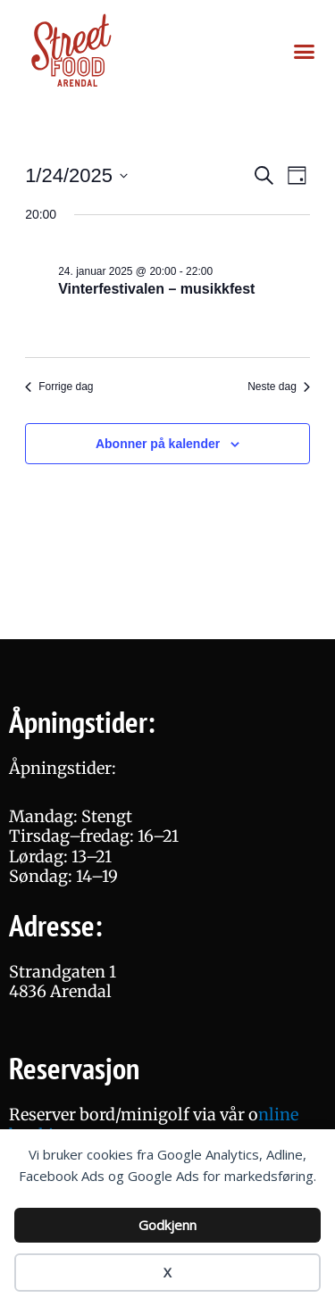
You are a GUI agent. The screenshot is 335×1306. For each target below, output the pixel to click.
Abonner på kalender (158, 444)
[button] (304, 52)
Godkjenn (167, 1225)
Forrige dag (59, 386)
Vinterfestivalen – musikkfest (156, 288)
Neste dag (278, 386)
